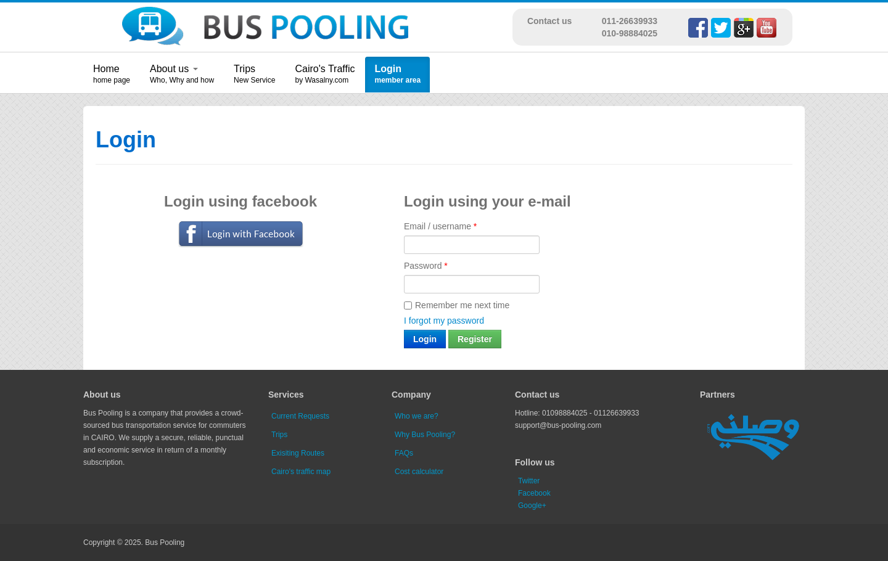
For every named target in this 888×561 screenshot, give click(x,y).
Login (387, 68)
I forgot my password (444, 321)
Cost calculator (419, 471)
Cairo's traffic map (301, 471)
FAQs (404, 453)
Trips (244, 68)
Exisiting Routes (297, 453)
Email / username (440, 226)
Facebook (534, 493)
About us (174, 68)
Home (106, 68)
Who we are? (416, 416)
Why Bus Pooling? (425, 434)
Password (426, 266)
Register (475, 339)
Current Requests (300, 416)
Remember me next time (456, 305)
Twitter (529, 481)
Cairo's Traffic (325, 68)
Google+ (532, 505)
